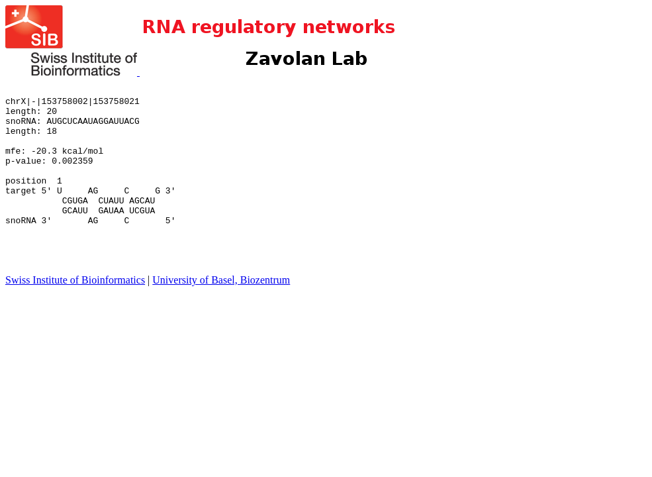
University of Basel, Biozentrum (221, 315)
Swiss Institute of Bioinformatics (75, 315)
